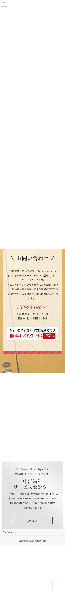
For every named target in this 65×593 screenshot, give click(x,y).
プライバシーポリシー (12, 532)
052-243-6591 (32, 307)
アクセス (32, 520)
